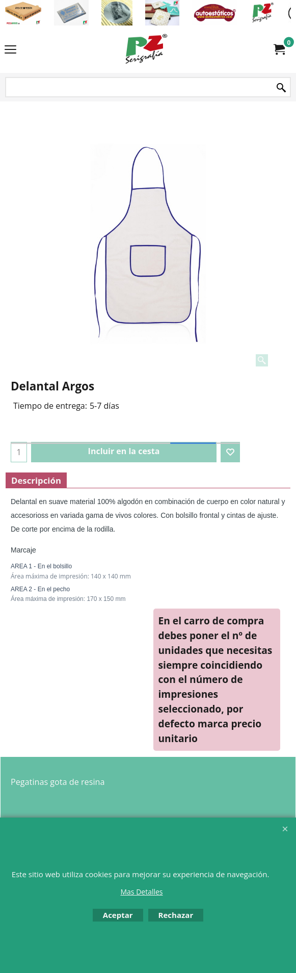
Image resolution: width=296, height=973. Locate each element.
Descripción (36, 480)
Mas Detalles (141, 892)
